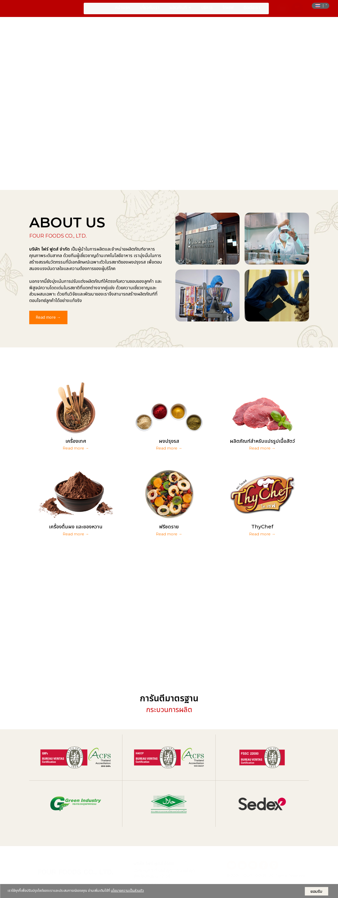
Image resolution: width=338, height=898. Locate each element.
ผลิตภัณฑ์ (180, 10)
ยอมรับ (316, 891)
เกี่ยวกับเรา (149, 10)
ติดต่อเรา (252, 10)
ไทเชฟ (228, 10)
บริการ (207, 10)
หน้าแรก (122, 10)
